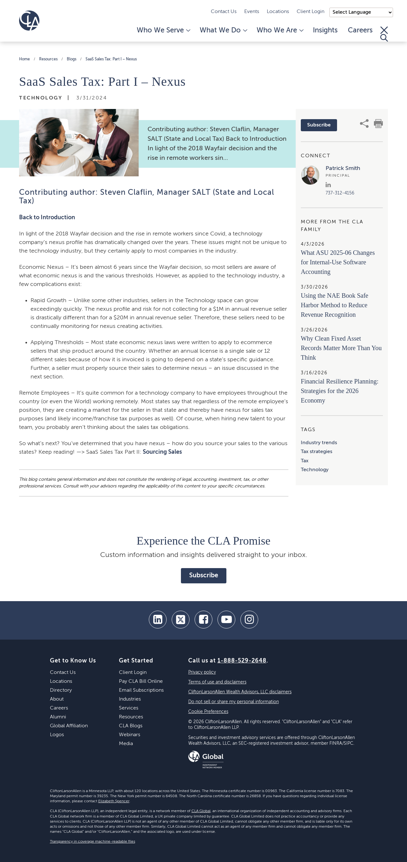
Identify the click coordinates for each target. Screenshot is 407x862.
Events (251, 11)
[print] (378, 123)
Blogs (71, 59)
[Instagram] (249, 619)
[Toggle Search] (384, 34)
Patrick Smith (343, 168)
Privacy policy (202, 672)
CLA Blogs (130, 726)
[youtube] (226, 619)
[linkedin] (158, 619)
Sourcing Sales (162, 452)
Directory (61, 690)
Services (128, 708)
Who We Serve (163, 30)
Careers (360, 30)
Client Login (310, 11)
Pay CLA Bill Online (141, 681)
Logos (57, 734)
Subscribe (319, 125)
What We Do (223, 30)
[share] (364, 123)
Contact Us (224, 11)
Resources (48, 59)
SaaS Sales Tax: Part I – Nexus (111, 59)
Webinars (129, 734)
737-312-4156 (340, 193)
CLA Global (200, 811)
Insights (325, 30)
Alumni (58, 717)
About (57, 699)
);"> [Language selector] (361, 12)
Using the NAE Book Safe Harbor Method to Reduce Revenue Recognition (334, 305)
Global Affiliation (69, 726)
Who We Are (280, 30)
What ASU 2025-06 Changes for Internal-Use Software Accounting (338, 262)
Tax (304, 461)
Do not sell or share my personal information (233, 702)
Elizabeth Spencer (113, 801)
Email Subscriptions (141, 690)
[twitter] (181, 619)
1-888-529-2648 (241, 661)
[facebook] (203, 619)
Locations (278, 11)
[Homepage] (29, 20)
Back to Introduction (47, 218)
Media (126, 743)
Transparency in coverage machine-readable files (92, 842)
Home (24, 59)
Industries (130, 699)
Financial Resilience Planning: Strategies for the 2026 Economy (339, 391)
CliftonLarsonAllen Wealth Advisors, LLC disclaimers (240, 692)
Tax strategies (316, 451)
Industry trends (319, 442)
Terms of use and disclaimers (217, 682)
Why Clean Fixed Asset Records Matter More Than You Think (341, 348)
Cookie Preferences (208, 711)
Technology (314, 469)
